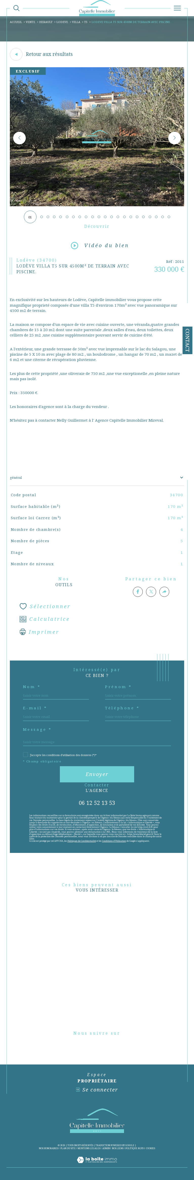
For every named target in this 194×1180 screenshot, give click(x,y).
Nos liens (117, 1148)
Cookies (150, 1148)
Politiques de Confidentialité (81, 840)
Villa (76, 22)
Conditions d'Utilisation (114, 840)
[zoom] (97, 205)
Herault (46, 22)
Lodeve (62, 22)
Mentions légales (89, 1148)
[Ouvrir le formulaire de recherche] (16, 8)
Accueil (16, 22)
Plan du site (68, 1148)
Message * (37, 729)
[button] (174, 138)
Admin (106, 1148)
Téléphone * (122, 708)
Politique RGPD (134, 1148)
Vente (30, 22)
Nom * (32, 687)
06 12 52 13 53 (97, 802)
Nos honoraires (48, 1148)
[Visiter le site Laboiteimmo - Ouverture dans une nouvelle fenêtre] (96, 1165)
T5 (85, 22)
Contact (187, 340)
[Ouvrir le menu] (177, 8)
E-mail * (35, 708)
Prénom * (118, 687)
